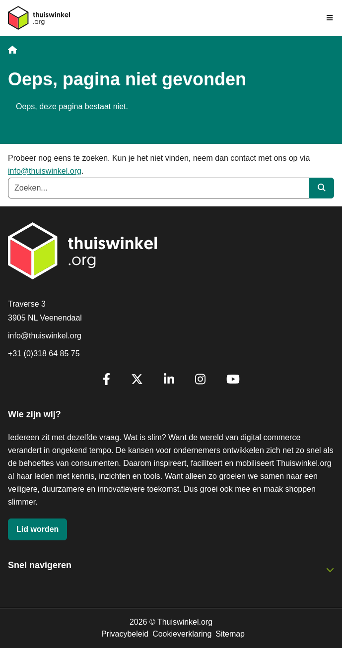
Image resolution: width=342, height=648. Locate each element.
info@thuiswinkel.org (44, 171)
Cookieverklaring (181, 634)
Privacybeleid (124, 634)
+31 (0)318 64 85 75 (44, 353)
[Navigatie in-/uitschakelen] (330, 18)
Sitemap (230, 634)
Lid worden (37, 529)
